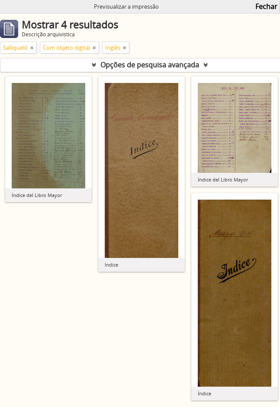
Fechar (266, 6)
